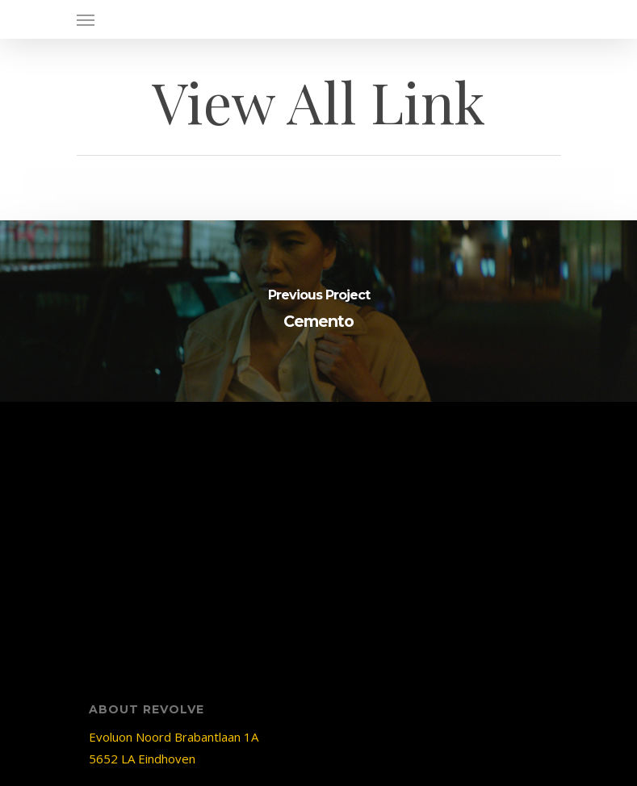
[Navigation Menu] (85, 19)
